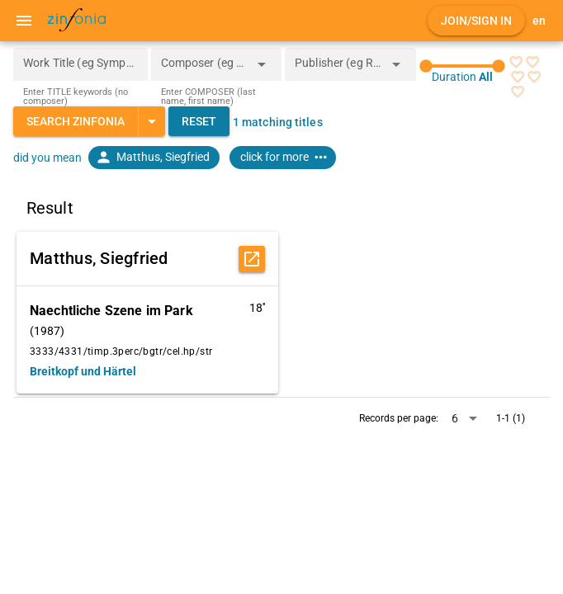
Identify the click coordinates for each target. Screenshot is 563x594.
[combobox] (204, 69)
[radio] (516, 61)
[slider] (462, 66)
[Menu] (24, 21)
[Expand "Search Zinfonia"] (151, 121)
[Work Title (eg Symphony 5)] (80, 64)
